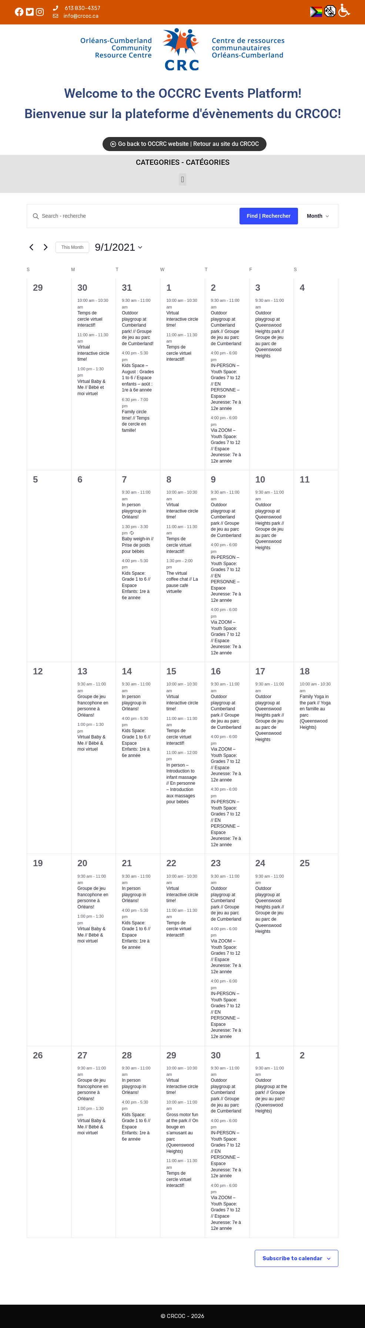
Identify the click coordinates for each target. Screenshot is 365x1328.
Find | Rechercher (269, 216)
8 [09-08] (168, 479)
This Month (72, 247)
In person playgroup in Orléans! (134, 511)
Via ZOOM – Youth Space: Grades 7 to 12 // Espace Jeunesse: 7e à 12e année (226, 956)
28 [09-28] (127, 1055)
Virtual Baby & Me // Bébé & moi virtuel (91, 743)
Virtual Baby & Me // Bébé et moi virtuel (91, 387)
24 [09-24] (260, 863)
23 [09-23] (216, 863)
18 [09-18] (305, 671)
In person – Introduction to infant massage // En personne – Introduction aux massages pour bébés (181, 783)
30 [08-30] (82, 288)
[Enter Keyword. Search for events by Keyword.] (133, 216)
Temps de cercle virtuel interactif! (89, 319)
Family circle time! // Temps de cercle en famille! (135, 421)
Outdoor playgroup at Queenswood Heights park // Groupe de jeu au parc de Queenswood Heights (269, 334)
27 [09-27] (82, 1055)
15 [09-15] (171, 671)
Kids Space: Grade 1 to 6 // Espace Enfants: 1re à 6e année (136, 585)
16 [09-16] (216, 671)
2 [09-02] (213, 288)
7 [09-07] (124, 479)
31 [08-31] (127, 288)
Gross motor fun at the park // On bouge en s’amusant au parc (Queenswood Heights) (182, 1133)
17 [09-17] (260, 671)
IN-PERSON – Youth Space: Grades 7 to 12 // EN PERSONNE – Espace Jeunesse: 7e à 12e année (226, 387)
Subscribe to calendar (292, 1258)
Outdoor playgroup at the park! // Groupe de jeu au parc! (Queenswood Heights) (271, 1096)
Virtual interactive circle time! (93, 353)
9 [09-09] (213, 479)
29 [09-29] (171, 1055)
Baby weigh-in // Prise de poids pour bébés (137, 545)
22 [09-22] (171, 863)
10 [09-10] (260, 479)
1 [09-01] (168, 288)
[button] (182, 179)
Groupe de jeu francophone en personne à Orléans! (92, 706)
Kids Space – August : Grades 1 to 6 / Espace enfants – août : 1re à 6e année (138, 378)
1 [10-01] (257, 1055)
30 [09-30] (216, 1055)
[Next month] (45, 247)
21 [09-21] (127, 863)
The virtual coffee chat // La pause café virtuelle (182, 582)
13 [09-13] (82, 671)
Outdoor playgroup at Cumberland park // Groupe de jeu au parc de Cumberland (226, 712)
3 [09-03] (257, 288)
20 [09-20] (82, 863)
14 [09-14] (127, 671)
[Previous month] (31, 247)
